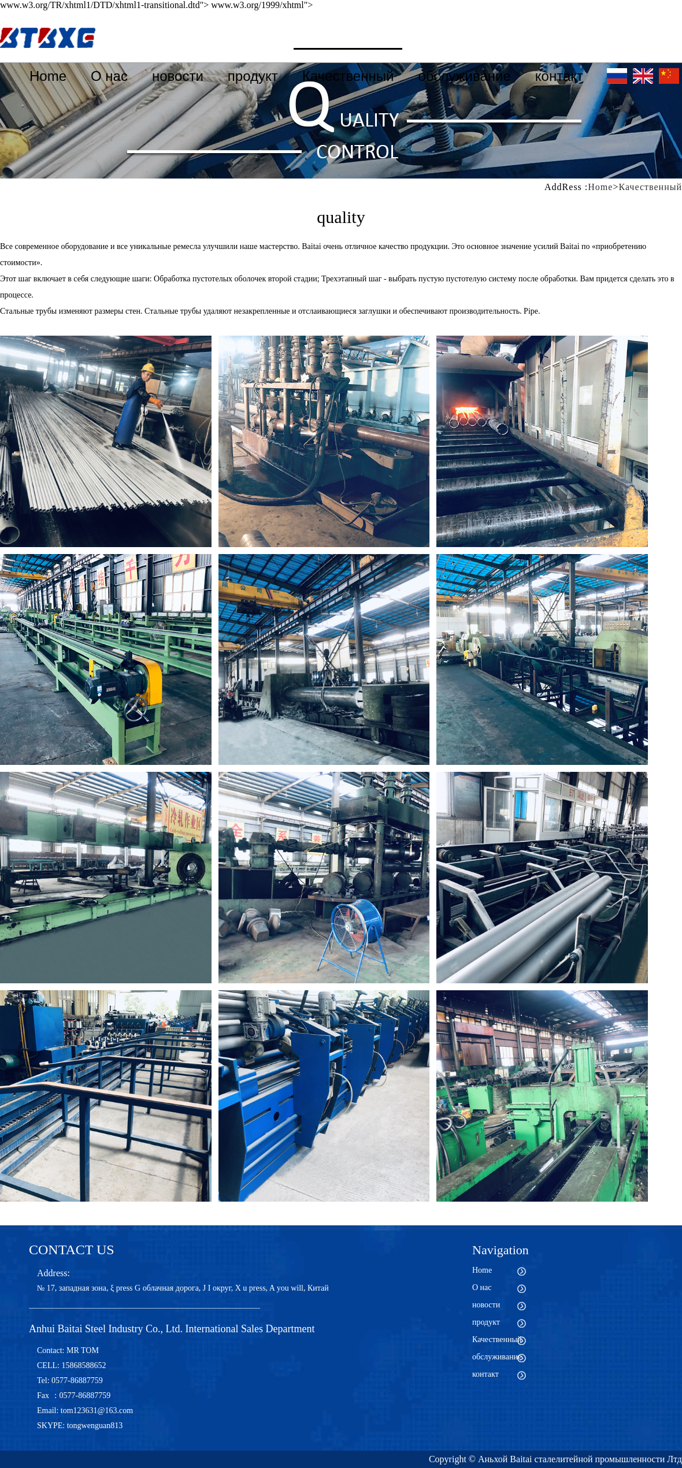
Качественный (348, 76)
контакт (559, 76)
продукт (253, 76)
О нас (109, 76)
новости (177, 76)
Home (47, 76)
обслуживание (464, 76)
